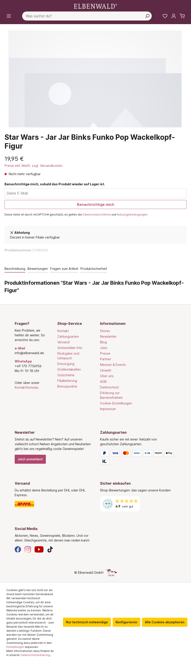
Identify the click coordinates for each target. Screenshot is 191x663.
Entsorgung (66, 364)
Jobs (103, 348)
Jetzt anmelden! (30, 459)
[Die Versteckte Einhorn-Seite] (111, 572)
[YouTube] (39, 549)
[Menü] (9, 16)
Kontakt (63, 331)
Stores (105, 331)
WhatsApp (23, 361)
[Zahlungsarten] (138, 458)
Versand (63, 342)
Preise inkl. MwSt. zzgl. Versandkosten (34, 165)
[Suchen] (147, 16)
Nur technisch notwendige (87, 622)
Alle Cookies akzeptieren (164, 622)
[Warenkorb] (182, 16)
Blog (103, 342)
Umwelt (105, 370)
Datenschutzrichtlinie (97, 214)
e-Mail (20, 348)
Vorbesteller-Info (69, 348)
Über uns (107, 376)
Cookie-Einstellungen (116, 403)
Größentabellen (69, 369)
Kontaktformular (26, 387)
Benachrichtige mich (95, 204)
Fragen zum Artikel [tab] (64, 269)
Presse (105, 353)
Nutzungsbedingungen (132, 214)
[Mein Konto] (173, 16)
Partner (105, 359)
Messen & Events (113, 365)
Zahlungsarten (68, 336)
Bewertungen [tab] (38, 269)
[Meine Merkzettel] (165, 16)
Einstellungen (15, 647)
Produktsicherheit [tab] (93, 269)
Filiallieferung (67, 381)
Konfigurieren (126, 622)
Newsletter (108, 336)
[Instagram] (28, 549)
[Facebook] (18, 549)
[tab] (15, 269)
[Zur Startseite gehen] (95, 6)
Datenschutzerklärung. (36, 655)
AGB (103, 381)
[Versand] (53, 504)
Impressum (108, 409)
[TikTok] (50, 549)
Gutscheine (66, 375)
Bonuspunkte (67, 386)
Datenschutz (109, 387)
